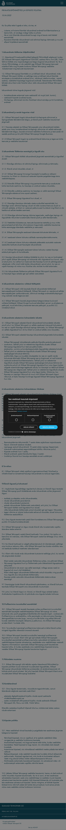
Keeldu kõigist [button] (28, 427)
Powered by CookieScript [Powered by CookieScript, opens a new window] (15, 432)
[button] (29, 432)
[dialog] (33, 415)
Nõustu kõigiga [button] (48, 427)
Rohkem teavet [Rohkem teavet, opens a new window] (22, 411)
